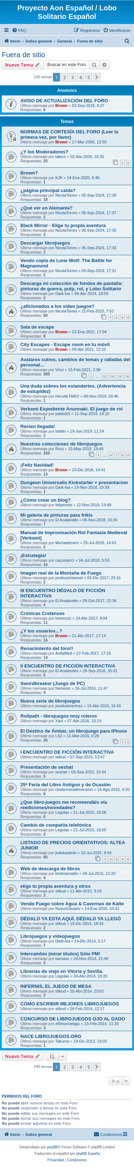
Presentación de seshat (46, 767)
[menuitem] (19, 30)
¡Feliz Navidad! (37, 465)
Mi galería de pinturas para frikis (56, 515)
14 (112, 376)
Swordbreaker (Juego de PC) (52, 683)
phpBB (52, 1147)
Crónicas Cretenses (42, 613)
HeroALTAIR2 (67, 396)
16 (127, 376)
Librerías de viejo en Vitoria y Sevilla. (61, 971)
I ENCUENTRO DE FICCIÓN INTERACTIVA (67, 752)
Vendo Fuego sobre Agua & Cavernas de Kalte (72, 903)
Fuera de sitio (23, 55)
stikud (60, 757)
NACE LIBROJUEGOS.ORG (50, 1036)
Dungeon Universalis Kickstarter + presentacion (74, 482)
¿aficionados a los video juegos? (57, 306)
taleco (60, 156)
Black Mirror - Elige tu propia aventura (63, 225)
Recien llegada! (37, 426)
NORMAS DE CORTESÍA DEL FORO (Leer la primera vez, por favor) (69, 134)
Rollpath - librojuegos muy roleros (58, 716)
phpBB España (88, 1154)
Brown (61, 105)
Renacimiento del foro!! (46, 648)
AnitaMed (63, 653)
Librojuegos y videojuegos (50, 936)
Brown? (29, 173)
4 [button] (80, 77)
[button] (96, 77)
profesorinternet (69, 578)
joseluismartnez (69, 706)
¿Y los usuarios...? (41, 631)
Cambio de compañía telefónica (55, 825)
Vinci (59, 370)
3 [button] (72, 77)
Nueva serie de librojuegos (50, 701)
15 (119, 376)
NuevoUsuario (67, 908)
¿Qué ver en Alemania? (46, 208)
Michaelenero (67, 543)
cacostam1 (64, 560)
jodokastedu (65, 853)
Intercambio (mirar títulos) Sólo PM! (60, 953)
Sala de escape (37, 327)
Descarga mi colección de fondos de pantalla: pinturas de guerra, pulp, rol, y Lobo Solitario (71, 286)
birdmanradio (66, 873)
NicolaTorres (66, 195)
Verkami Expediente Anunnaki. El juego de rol (71, 409)
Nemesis (63, 688)
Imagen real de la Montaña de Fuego (60, 573)
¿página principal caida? (48, 190)
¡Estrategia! (33, 555)
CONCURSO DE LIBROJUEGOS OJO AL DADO (72, 1018)
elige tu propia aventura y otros (55, 886)
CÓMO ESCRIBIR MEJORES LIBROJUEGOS (69, 1003)
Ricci (59, 449)
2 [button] (64, 77)
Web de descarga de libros (50, 868)
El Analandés (66, 520)
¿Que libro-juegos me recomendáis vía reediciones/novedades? (63, 804)
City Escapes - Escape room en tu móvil (65, 344)
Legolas (62, 812)
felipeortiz (63, 505)
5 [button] (88, 77)
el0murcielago (67, 1023)
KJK (59, 178)
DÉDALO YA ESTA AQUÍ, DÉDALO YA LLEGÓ (70, 918)
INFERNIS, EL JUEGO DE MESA (55, 986)
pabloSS (62, 414)
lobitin (60, 431)
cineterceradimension (74, 789)
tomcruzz (63, 618)
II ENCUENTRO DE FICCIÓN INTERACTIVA (67, 666)
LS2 (59, 736)
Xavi (59, 721)
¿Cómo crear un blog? (45, 500)
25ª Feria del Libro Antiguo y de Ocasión (65, 784)
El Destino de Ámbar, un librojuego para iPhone (73, 731)
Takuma (62, 1041)
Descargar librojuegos (45, 243)
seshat (61, 772)
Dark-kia (62, 293)
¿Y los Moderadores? (44, 151)
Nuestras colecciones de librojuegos (61, 444)
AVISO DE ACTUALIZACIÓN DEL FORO (64, 100)
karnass (62, 958)
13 (104, 376)
